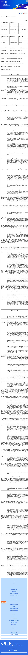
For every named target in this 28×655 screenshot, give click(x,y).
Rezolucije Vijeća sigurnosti (14, 610)
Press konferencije (14, 589)
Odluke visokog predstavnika (14, 593)
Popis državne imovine (14, 622)
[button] (27, 1)
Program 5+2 (14, 614)
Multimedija (14, 591)
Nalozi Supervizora (14, 618)
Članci (14, 583)
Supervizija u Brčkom (14, 616)
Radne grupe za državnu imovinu (14, 620)
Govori (14, 585)
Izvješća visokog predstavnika (14, 595)
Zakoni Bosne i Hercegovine (14, 608)
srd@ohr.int (15, 649)
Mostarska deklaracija (14, 624)
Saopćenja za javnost (14, 579)
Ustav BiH (14, 606)
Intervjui (14, 581)
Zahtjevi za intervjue (3, 602)
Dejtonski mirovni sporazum (14, 604)
